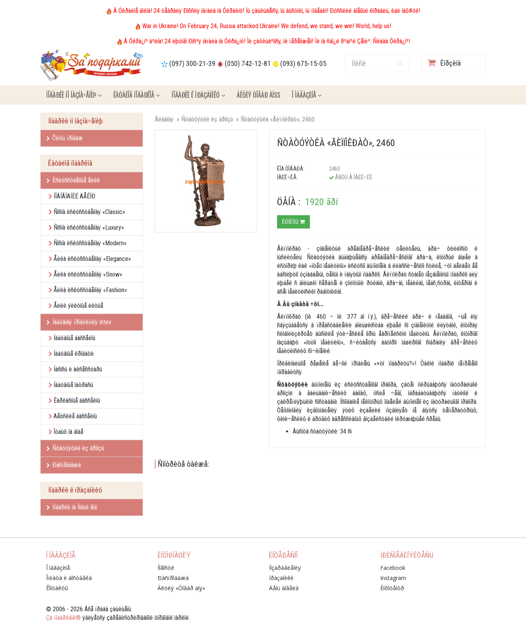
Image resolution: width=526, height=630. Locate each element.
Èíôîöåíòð (392, 588)
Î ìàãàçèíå (307, 95)
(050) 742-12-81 (248, 63)
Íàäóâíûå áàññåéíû (74, 338)
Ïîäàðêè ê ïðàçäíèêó (198, 95)
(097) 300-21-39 (192, 63)
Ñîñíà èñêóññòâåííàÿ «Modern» (90, 243)
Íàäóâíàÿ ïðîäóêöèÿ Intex (79, 322)
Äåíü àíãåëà (284, 588)
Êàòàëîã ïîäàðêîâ (136, 95)
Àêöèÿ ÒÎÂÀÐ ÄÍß (258, 95)
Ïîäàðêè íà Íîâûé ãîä (72, 507)
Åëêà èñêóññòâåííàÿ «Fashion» (90, 290)
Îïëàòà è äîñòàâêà (69, 578)
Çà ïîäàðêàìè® (63, 617)
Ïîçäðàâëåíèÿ (285, 567)
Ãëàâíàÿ (164, 119)
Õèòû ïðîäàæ (65, 138)
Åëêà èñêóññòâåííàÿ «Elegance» (92, 258)
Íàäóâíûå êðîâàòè (74, 353)
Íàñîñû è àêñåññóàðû (78, 369)
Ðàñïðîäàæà (64, 465)
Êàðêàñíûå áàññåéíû (77, 400)
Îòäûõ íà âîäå (68, 431)
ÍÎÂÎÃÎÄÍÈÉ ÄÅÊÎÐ (74, 196)
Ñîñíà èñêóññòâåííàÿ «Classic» (89, 212)
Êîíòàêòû (57, 588)
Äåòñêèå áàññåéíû (75, 416)
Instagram (393, 578)
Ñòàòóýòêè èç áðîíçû (75, 448)
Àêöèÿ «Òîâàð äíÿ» (181, 588)
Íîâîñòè (165, 567)
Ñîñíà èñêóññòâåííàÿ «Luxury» (89, 227)
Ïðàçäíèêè (281, 578)
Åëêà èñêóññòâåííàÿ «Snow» (88, 274)
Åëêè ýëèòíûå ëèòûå (78, 305)
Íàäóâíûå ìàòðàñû (73, 385)
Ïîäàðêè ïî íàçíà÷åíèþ (74, 95)
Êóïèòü (293, 222)
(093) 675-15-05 (303, 63)
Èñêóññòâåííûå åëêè (73, 180)
